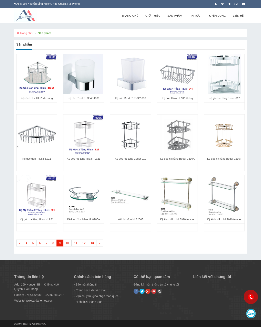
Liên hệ (238, 15)
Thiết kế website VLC (34, 324)
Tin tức (194, 15)
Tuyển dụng (216, 15)
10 (67, 243)
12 (84, 243)
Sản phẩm (174, 15)
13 (92, 243)
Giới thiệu (152, 15)
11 (75, 243)
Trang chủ (130, 15)
